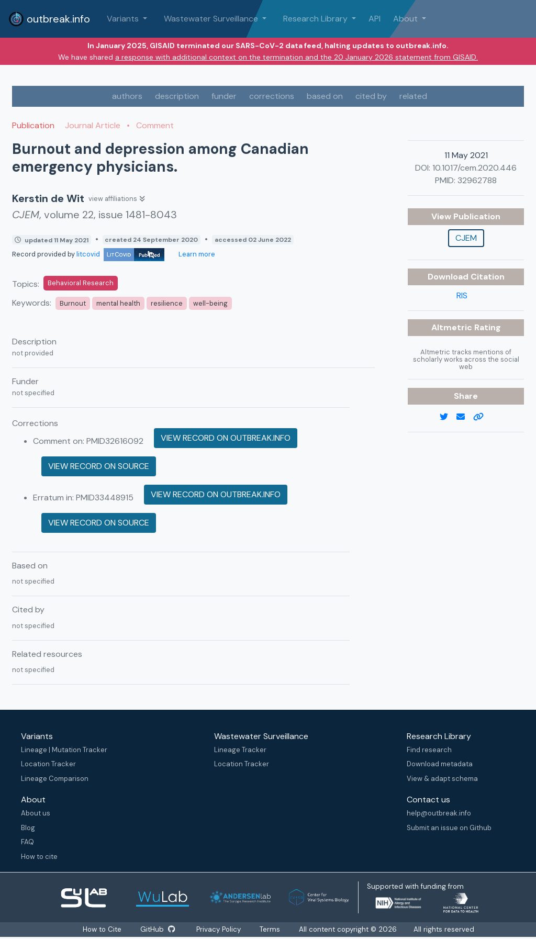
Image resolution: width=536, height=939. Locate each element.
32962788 (477, 180)
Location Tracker (48, 763)
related (413, 96)
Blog (28, 827)
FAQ (27, 841)
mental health (118, 303)
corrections (271, 96)
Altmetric (452, 327)
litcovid (120, 254)
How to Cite (100, 929)
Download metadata (440, 763)
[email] (464, 417)
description (177, 96)
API (374, 18)
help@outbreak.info (439, 813)
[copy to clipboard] (482, 417)
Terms (273, 929)
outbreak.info (49, 19)
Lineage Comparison (54, 778)
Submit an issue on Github (449, 827)
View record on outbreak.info (226, 437)
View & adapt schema (442, 778)
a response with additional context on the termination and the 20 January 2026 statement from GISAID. (296, 57)
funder (224, 96)
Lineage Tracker (240, 749)
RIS (461, 295)
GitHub (157, 929)
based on (325, 96)
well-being (210, 303)
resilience (167, 303)
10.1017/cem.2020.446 (474, 167)
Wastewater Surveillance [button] (212, 18)
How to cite (39, 856)
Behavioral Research (81, 282)
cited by (371, 96)
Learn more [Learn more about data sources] (196, 254)
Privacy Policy (220, 929)
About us (35, 813)
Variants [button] (124, 18)
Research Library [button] (316, 18)
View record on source (98, 466)
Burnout (73, 303)
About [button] (406, 18)
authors (127, 96)
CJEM (466, 237)
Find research (429, 749)
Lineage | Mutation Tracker (64, 749)
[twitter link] (448, 417)
